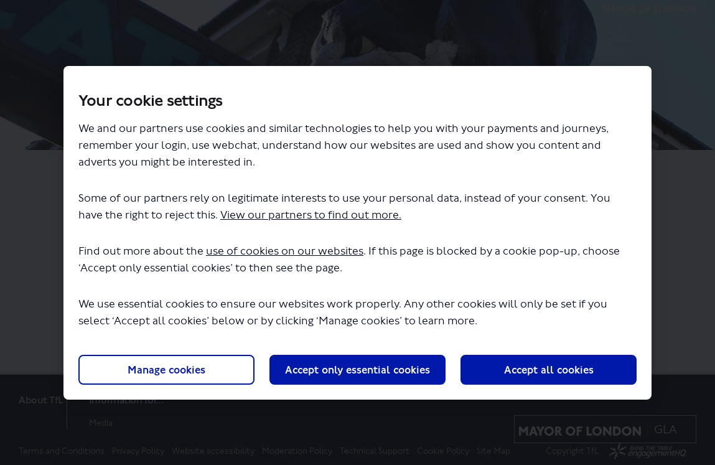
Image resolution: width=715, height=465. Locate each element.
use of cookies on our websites (284, 251)
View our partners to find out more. (310, 215)
